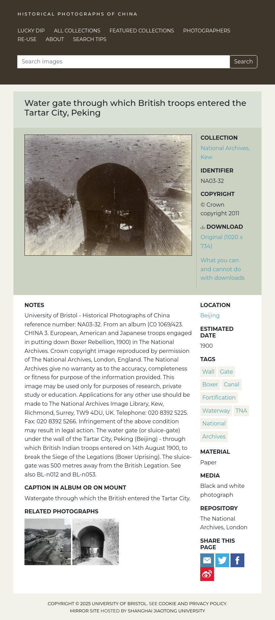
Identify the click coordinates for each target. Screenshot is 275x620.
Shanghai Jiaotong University (166, 610)
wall (208, 371)
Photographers (207, 31)
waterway (216, 410)
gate (226, 371)
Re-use (27, 39)
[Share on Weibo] (207, 574)
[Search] (123, 61)
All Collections (77, 31)
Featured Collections (142, 31)
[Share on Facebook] (237, 560)
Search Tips (89, 39)
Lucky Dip (31, 31)
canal (231, 384)
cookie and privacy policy (192, 603)
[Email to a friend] (207, 560)
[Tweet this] (223, 560)
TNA (241, 410)
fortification (219, 397)
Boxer (210, 384)
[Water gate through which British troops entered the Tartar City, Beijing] (95, 541)
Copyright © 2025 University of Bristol (97, 603)
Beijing (210, 315)
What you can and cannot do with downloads (223, 269)
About (55, 39)
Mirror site (85, 610)
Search (243, 61)
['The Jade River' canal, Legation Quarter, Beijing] (48, 541)
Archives (214, 436)
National (214, 423)
